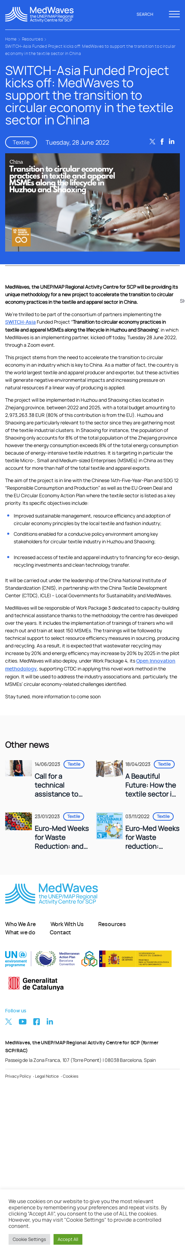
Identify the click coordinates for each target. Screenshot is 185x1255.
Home (11, 39)
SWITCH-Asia (20, 322)
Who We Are (20, 924)
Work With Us (67, 924)
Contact (60, 932)
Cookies (70, 1076)
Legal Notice (47, 1076)
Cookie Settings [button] (29, 1239)
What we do (20, 932)
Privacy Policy (18, 1076)
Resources (32, 39)
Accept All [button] (68, 1239)
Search (149, 14)
